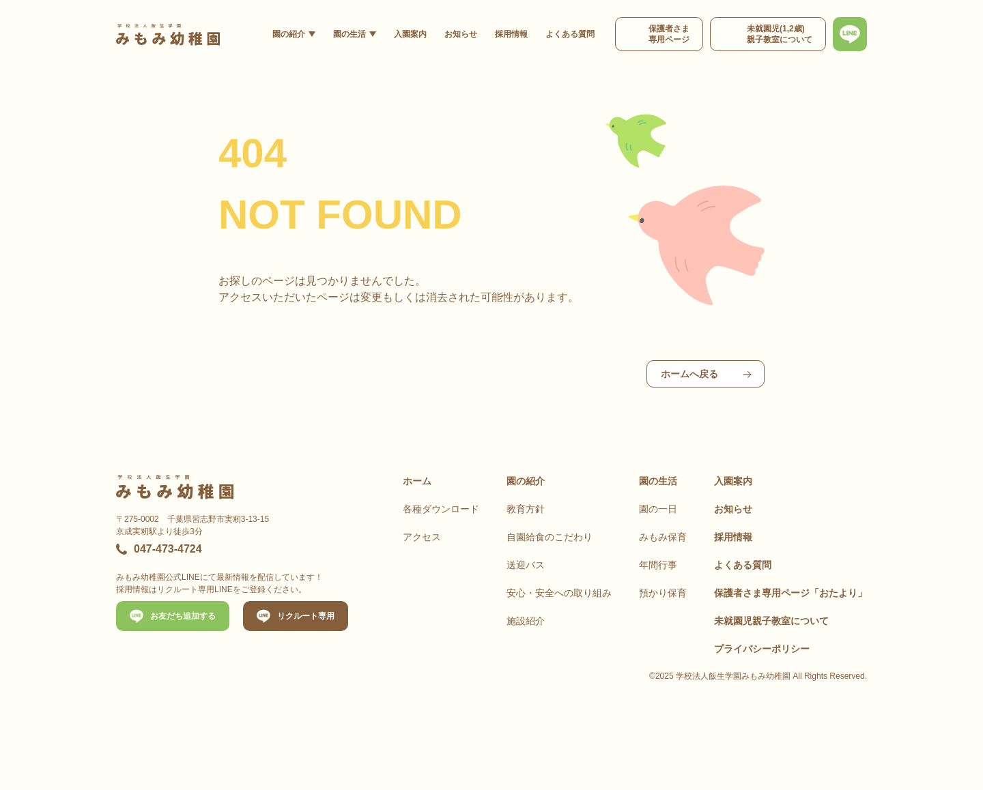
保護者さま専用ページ (790, 592)
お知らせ (460, 34)
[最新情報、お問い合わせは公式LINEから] (850, 34)
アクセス (422, 536)
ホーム (417, 481)
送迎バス (526, 564)
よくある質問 (570, 34)
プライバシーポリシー (762, 648)
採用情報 (511, 34)
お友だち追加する (183, 616)
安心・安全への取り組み (559, 592)
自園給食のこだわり (550, 536)
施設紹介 (526, 620)
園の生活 (349, 34)
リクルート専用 (305, 616)
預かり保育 (663, 592)
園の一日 (658, 508)
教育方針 (526, 508)
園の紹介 (288, 34)
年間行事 (658, 564)
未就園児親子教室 (771, 620)
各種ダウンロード (441, 508)
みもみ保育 (663, 536)
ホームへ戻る (689, 373)
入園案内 (410, 34)
